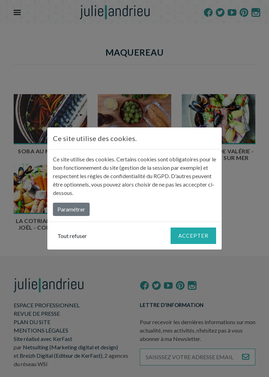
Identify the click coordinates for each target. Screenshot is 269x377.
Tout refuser (72, 235)
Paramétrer (71, 209)
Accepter (193, 235)
